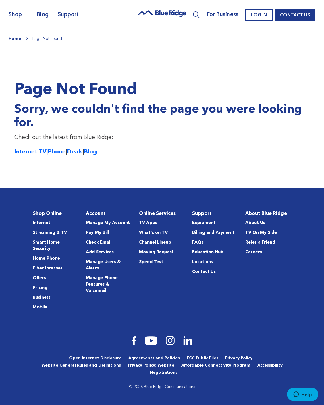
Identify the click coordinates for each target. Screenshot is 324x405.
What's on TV (153, 233)
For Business (222, 15)
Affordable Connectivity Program (215, 365)
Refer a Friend (260, 242)
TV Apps (148, 223)
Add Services (100, 252)
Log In (259, 15)
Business (42, 298)
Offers (39, 278)
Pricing (40, 288)
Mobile (40, 307)
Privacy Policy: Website (151, 365)
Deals (75, 152)
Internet (25, 152)
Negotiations (164, 373)
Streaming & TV (50, 233)
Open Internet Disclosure (95, 358)
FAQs (198, 242)
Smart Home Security (46, 245)
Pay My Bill (97, 233)
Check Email (98, 242)
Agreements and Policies (154, 358)
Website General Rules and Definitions (81, 365)
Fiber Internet (48, 268)
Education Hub (207, 252)
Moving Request (156, 252)
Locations (202, 262)
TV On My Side (261, 233)
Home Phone (46, 258)
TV (43, 152)
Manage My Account (108, 223)
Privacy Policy (238, 358)
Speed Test (151, 262)
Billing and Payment (213, 233)
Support (68, 15)
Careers (253, 252)
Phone (57, 152)
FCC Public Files (202, 358)
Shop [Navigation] (15, 15)
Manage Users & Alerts (103, 265)
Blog (43, 15)
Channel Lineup (155, 242)
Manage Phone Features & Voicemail (102, 284)
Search (196, 15)
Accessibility (270, 365)
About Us (255, 223)
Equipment (203, 223)
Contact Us (295, 15)
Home (15, 39)
